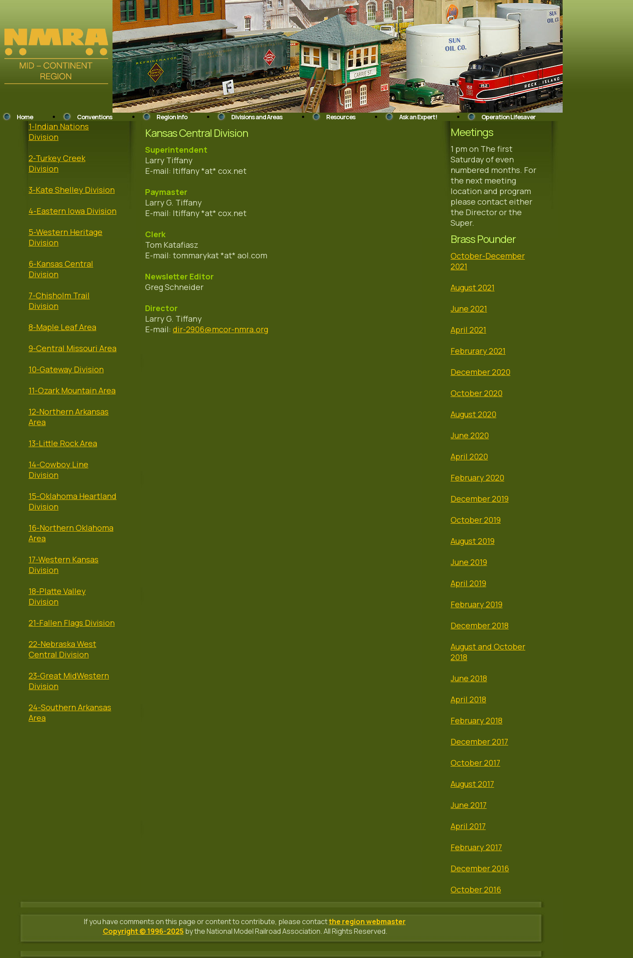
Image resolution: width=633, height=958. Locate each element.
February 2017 (476, 847)
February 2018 (476, 720)
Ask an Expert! (418, 117)
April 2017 (468, 826)
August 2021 (473, 287)
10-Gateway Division (66, 369)
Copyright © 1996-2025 (143, 931)
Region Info (171, 117)
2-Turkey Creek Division (57, 163)
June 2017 (469, 805)
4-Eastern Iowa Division (72, 211)
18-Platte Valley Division (57, 596)
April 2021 (468, 329)
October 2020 (476, 393)
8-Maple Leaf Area (62, 327)
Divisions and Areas (256, 117)
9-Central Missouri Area (72, 348)
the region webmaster (367, 921)
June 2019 (469, 562)
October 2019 (476, 519)
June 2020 (470, 435)
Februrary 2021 (478, 350)
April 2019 (468, 583)
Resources (340, 117)
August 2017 (472, 783)
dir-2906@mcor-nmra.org (220, 329)
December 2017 (479, 741)
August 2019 (473, 541)
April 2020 (469, 456)
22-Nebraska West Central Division (62, 649)
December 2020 (480, 372)
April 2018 (468, 699)
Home (25, 117)
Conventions (94, 117)
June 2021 (469, 308)
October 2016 (476, 889)
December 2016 (480, 868)
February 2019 (476, 604)
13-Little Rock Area (63, 443)
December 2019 (480, 498)
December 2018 (480, 625)
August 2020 (473, 414)
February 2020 (477, 477)
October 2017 (475, 762)
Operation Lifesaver (508, 117)
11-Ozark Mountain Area (72, 390)
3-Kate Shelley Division (72, 189)
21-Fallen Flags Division (72, 622)
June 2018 (469, 678)
